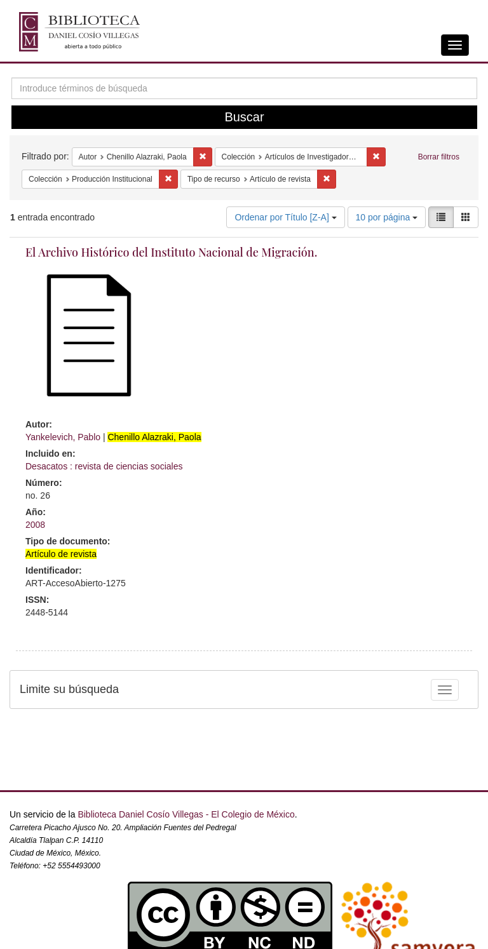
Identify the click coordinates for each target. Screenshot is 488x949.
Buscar (244, 117)
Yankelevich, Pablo (62, 437)
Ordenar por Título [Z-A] (285, 217)
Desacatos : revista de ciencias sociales (103, 466)
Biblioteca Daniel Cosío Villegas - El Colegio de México (186, 814)
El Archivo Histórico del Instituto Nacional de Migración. (171, 252)
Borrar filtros (438, 156)
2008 (35, 525)
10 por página (387, 217)
